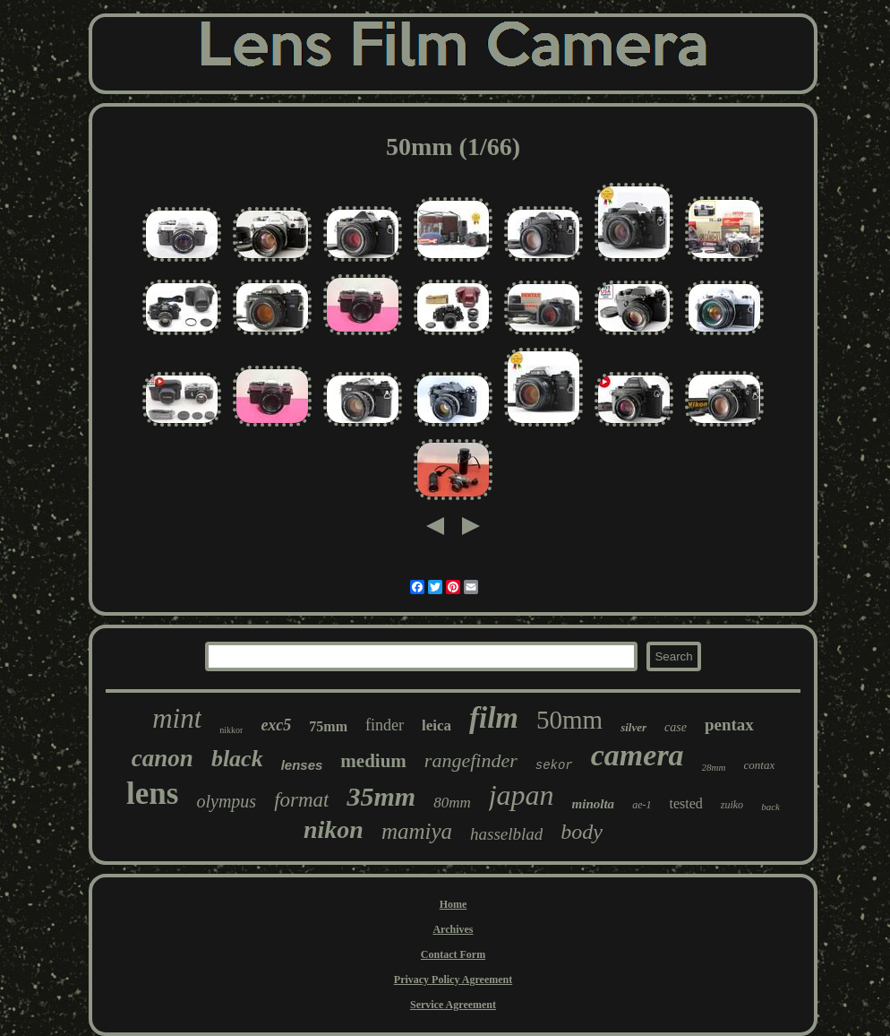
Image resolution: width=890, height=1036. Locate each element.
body (582, 831)
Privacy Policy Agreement (453, 979)
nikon (334, 829)
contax (759, 765)
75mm (328, 726)
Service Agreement (453, 1004)
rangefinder (471, 760)
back (770, 806)
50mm (569, 719)
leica (436, 725)
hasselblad (506, 833)
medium (373, 761)
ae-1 (641, 805)
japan (521, 795)
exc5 (276, 725)
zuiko (732, 805)
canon (162, 758)
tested (685, 803)
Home (453, 904)
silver (633, 727)
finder (384, 725)
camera (637, 755)
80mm (452, 802)
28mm (714, 767)
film (493, 718)
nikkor (231, 730)
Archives (452, 929)
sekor (554, 765)
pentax (729, 724)
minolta (593, 804)
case (675, 727)
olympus (226, 801)
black (237, 759)
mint (176, 718)
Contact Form (453, 954)
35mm (381, 796)
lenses (302, 765)
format (301, 800)
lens (152, 793)
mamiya (416, 831)
